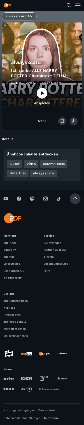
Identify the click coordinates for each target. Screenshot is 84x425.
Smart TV (10, 249)
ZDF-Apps (10, 242)
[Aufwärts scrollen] (75, 198)
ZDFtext (9, 256)
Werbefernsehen (15, 328)
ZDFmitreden (52, 242)
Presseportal (12, 314)
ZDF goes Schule (15, 321)
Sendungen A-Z (14, 270)
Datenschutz (46, 410)
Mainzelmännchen (16, 336)
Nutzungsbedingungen (19, 410)
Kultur (16, 83)
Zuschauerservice (56, 263)
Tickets (49, 256)
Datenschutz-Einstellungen (22, 418)
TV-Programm (13, 277)
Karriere (9, 307)
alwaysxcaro (43, 173)
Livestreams (12, 263)
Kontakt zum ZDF (55, 249)
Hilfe (47, 270)
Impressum (51, 418)
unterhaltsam (50, 83)
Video (30, 83)
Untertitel (18, 173)
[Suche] (69, 5)
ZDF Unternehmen (16, 300)
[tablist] (42, 139)
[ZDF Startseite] (7, 5)
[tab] (7, 139)
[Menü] (77, 5)
